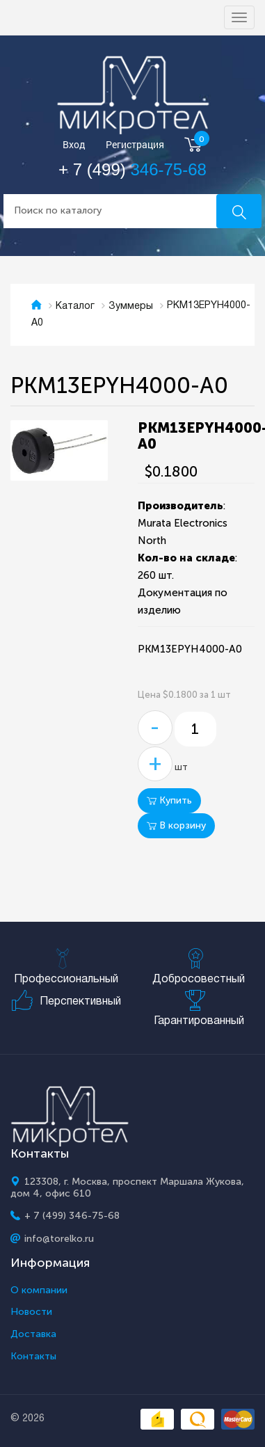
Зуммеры (131, 306)
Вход (74, 145)
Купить (169, 800)
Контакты (33, 1356)
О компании (38, 1290)
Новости (31, 1312)
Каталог (75, 306)
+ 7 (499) (132, 169)
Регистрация (135, 145)
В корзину (176, 825)
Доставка (33, 1334)
